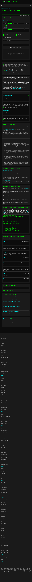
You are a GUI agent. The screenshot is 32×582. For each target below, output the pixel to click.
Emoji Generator (4, 404)
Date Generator (4, 362)
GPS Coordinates (4, 355)
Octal (2, 383)
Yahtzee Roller (4, 473)
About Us (2, 547)
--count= (5, 27)
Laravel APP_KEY (4, 457)
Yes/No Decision (4, 484)
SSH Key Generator (4, 464)
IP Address (3, 348)
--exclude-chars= (7, 38)
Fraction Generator (4, 367)
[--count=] (16, 31)
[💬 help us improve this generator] (16, 47)
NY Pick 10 (3, 532)
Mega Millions (3, 502)
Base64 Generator (4, 407)
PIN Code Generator (4, 443)
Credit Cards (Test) (5, 371)
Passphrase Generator (5, 442)
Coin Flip (3, 482)
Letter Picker (3, 402)
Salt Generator (4, 462)
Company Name (3, 347)
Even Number (3, 390)
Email (2, 341)
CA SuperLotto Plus (4, 518)
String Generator (4, 400)
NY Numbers (3, 537)
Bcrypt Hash (3, 461)
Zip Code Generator (4, 359)
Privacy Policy (4, 556)
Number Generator (4, 376)
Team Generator (4, 487)
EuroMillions (3, 504)
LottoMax (2, 525)
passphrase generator (17, 88)
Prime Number (3, 385)
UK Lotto (2, 506)
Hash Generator (4, 459)
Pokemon (2, 478)
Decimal (2, 380)
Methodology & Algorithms (5, 552)
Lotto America (3, 521)
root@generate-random (4, 8)
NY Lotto (2, 530)
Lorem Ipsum (3, 409)
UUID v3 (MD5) (3, 419)
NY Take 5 (3, 533)
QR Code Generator (4, 432)
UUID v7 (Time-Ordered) (5, 416)
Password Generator (4, 440)
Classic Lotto (3, 516)
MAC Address (3, 350)
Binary (2, 387)
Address (2, 343)
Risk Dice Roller (4, 475)
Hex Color (3, 428)
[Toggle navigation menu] (1, 5)
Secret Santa (3, 489)
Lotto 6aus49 (3, 523)
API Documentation (4, 545)
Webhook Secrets (4, 454)
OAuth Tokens (3, 452)
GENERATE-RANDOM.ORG (17, 578)
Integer (2, 378)
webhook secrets (6, 200)
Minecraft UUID (4, 423)
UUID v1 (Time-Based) (5, 418)
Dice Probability (4, 492)
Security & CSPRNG (4, 550)
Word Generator (4, 405)
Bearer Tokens (3, 450)
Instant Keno (3, 514)
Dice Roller (3, 468)
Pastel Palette (4, 430)
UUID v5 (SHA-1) (4, 421)
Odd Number (3, 392)
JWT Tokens (3, 449)
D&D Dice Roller (4, 471)
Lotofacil (3, 528)
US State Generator (4, 357)
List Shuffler (3, 485)
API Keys (2, 445)
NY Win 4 (2, 535)
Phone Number (3, 352)
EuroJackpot (3, 509)
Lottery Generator (4, 499)
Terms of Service (4, 557)
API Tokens (3, 447)
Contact (2, 559)
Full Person (3, 338)
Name (2, 340)
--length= (8, 22)
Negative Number (4, 394)
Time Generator (4, 364)
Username (2, 345)
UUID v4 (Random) (4, 414)
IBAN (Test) (3, 373)
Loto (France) (3, 526)
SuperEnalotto (3, 511)
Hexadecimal (3, 382)
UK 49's (2, 507)
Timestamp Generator (5, 366)
